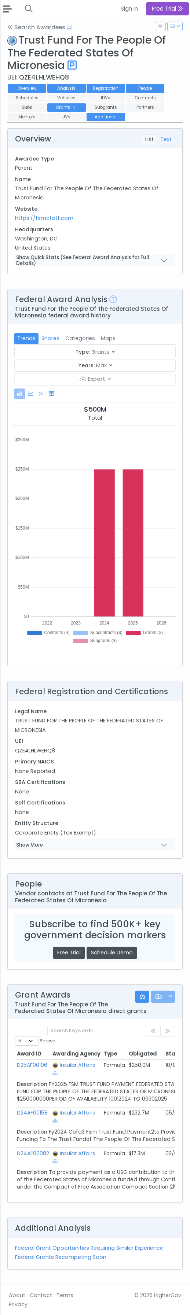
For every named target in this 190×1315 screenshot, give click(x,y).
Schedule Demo (112, 952)
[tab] (19, 393)
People (145, 88)
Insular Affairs (77, 1065)
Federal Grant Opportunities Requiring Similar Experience (89, 1248)
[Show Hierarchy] (55, 1073)
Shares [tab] (50, 338)
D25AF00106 (32, 1065)
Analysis (66, 88)
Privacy (18, 1304)
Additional (106, 117)
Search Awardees (36, 27)
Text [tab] (166, 139)
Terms (64, 1295)
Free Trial (69, 952)
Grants (66, 107)
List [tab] (149, 139)
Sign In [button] (129, 8)
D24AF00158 (32, 1112)
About (17, 1295)
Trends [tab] (26, 338)
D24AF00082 (33, 1153)
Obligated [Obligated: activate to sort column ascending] (143, 1053)
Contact (41, 1295)
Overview (27, 88)
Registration (105, 88)
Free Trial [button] (167, 8)
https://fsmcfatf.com (44, 218)
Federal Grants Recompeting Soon (60, 1257)
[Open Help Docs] (69, 27)
